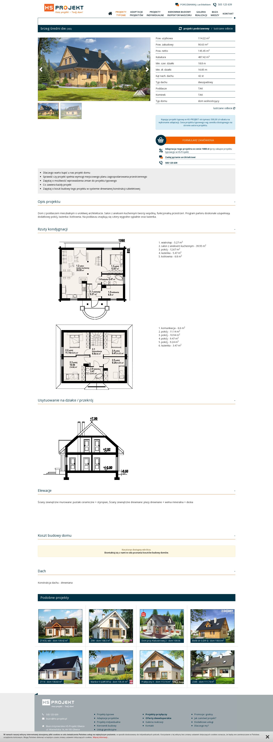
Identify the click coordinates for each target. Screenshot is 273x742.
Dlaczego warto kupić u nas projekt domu (66, 172)
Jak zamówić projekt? (205, 718)
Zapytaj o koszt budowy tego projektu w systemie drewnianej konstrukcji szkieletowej (91, 188)
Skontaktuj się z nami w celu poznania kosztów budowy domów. (136, 552)
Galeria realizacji (154, 722)
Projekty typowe (105, 714)
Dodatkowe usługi (203, 722)
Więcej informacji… (101, 737)
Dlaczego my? (201, 725)
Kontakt (150, 725)
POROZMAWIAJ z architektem (195, 4)
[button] (41, 69)
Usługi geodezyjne (106, 729)
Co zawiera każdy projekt (57, 184)
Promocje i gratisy (203, 714)
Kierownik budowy (106, 725)
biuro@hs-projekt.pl (56, 718)
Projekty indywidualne (108, 722)
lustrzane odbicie (223, 28)
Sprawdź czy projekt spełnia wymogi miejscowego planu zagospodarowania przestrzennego (95, 176)
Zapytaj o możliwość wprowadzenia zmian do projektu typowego (80, 180)
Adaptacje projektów (108, 718)
